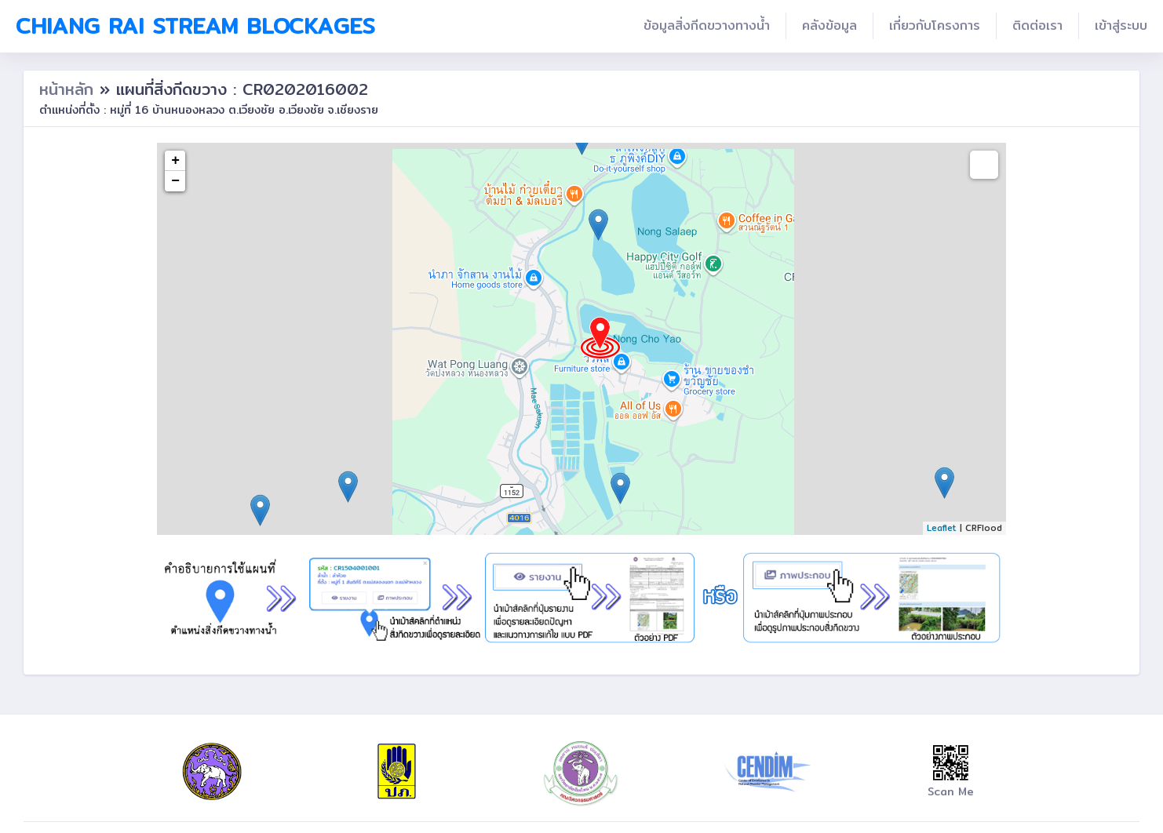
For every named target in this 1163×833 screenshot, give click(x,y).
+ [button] (175, 160)
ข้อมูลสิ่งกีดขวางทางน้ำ (706, 25)
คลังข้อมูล (829, 25)
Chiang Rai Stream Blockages (195, 26)
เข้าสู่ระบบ (1121, 25)
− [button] (175, 181)
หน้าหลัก (69, 89)
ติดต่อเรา (1037, 25)
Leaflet (942, 528)
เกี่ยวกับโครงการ (934, 25)
